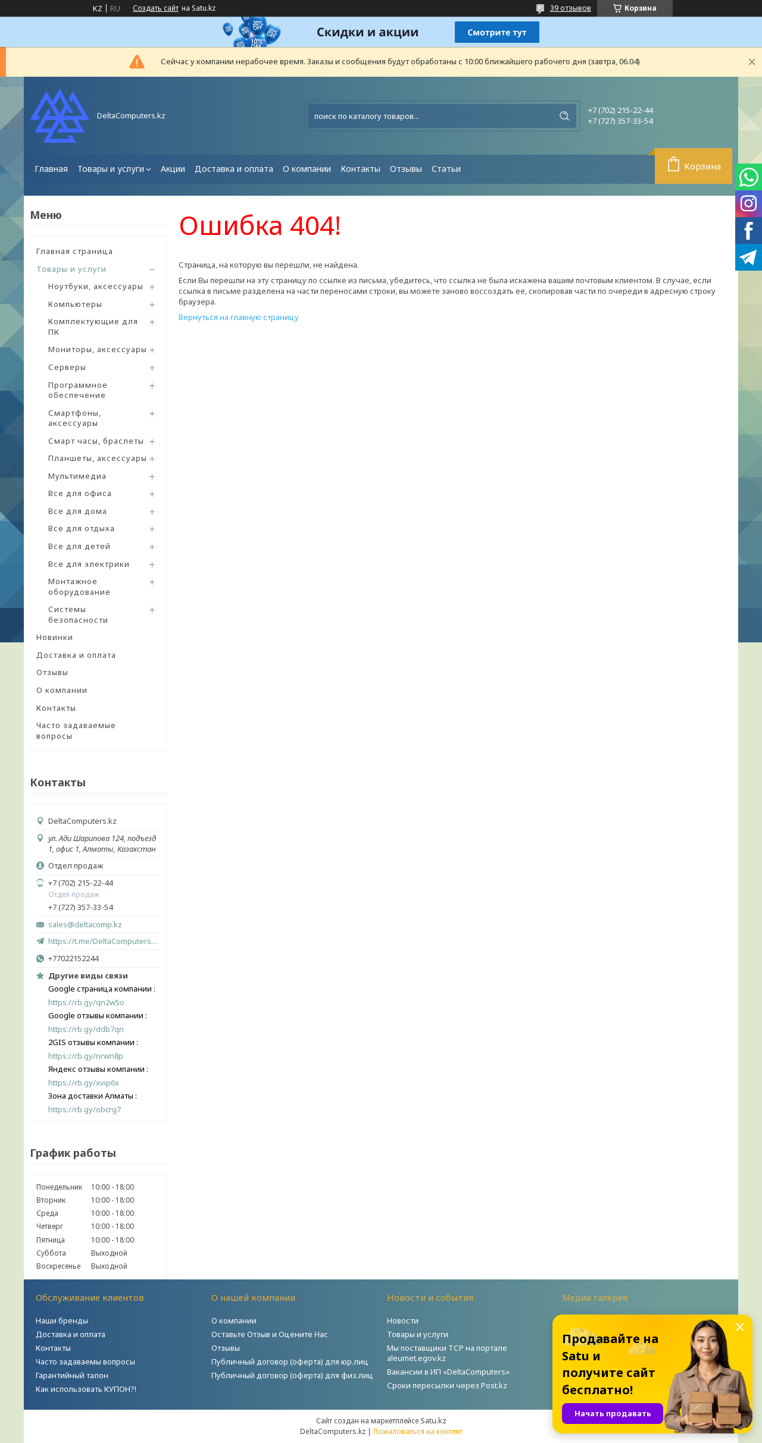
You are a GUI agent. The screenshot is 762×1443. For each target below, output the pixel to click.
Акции (173, 168)
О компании (307, 168)
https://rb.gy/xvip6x (83, 1083)
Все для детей (79, 546)
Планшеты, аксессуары (97, 458)
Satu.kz (433, 1420)
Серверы (67, 367)
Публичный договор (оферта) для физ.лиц (292, 1375)
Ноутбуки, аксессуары (95, 286)
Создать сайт (156, 8)
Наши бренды (62, 1320)
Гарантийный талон (72, 1375)
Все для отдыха (81, 528)
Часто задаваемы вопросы (85, 1361)
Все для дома (77, 511)
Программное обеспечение (78, 390)
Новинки (54, 637)
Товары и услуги (110, 168)
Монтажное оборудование (79, 586)
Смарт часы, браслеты (96, 440)
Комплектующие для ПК (93, 326)
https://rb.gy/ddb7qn (86, 1029)
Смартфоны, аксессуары (74, 418)
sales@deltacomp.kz (85, 925)
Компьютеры (75, 304)
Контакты (360, 168)
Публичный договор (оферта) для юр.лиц (289, 1361)
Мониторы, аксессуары (97, 349)
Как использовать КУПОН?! (86, 1389)
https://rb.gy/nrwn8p (85, 1056)
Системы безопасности (78, 614)
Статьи (446, 168)
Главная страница (74, 251)
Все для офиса (80, 493)
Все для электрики (89, 564)
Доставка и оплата (234, 168)
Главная (51, 168)
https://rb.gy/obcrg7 (84, 1110)
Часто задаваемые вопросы (76, 730)
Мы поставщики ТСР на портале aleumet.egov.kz (447, 1352)
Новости (403, 1320)
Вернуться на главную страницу (239, 317)
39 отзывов (570, 7)
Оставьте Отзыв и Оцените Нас (269, 1334)
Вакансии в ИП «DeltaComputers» (448, 1371)
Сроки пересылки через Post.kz (447, 1385)
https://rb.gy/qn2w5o (86, 1002)
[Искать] (564, 116)
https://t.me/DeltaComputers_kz (104, 941)
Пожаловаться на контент (418, 1431)
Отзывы (406, 168)
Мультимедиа (77, 475)
